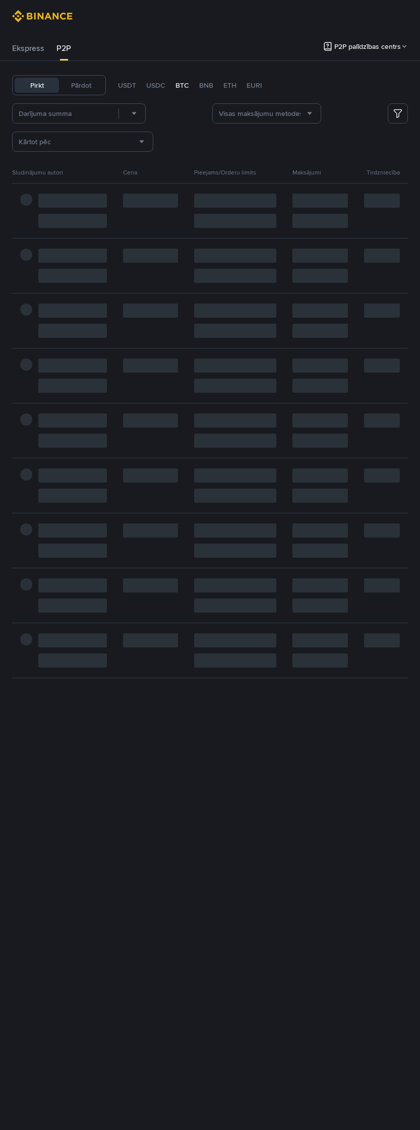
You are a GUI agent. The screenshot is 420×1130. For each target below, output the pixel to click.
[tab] (28, 48)
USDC (155, 85)
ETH (229, 85)
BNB (206, 85)
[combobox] (132, 113)
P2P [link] (63, 48)
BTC (182, 85)
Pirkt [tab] (37, 85)
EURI (254, 85)
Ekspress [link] (28, 48)
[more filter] (398, 113)
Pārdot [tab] (81, 85)
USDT (127, 85)
